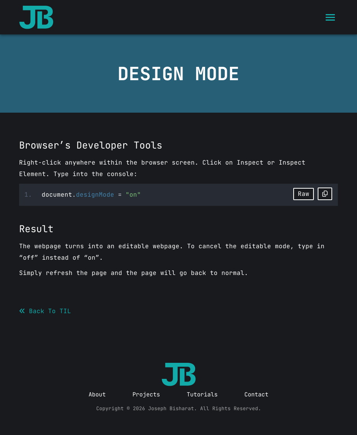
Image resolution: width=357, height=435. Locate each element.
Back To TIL (45, 311)
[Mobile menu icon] (330, 17)
